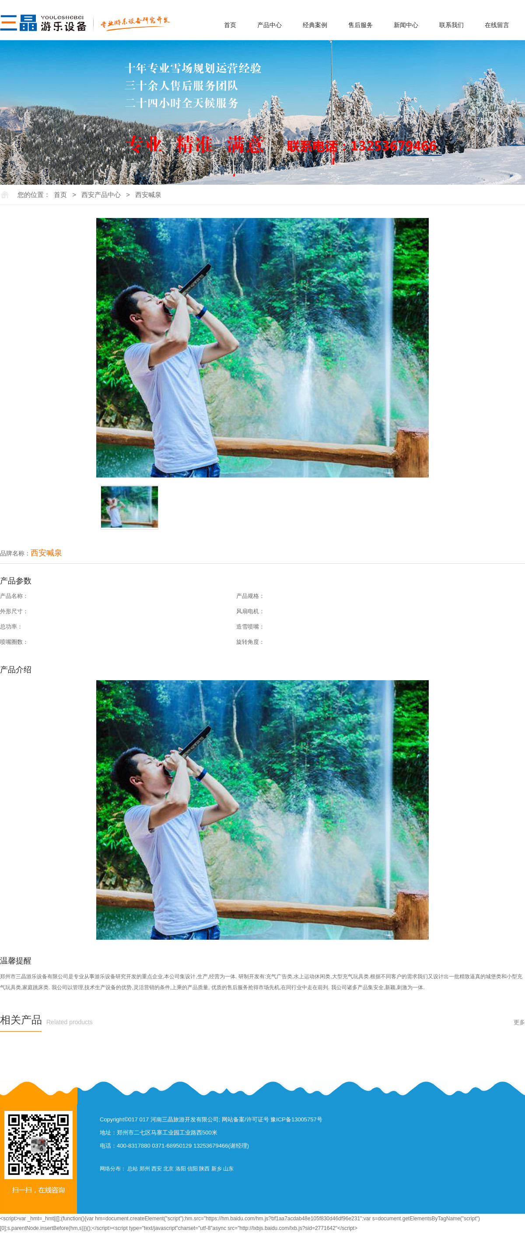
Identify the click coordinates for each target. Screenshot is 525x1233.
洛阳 (180, 1169)
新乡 (216, 1169)
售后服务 (360, 24)
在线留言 (497, 24)
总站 (132, 1169)
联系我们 (451, 24)
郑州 (145, 1169)
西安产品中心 (101, 194)
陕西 (204, 1169)
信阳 (192, 1169)
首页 (230, 24)
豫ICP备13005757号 (296, 1119)
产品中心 (269, 24)
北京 (168, 1169)
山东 (228, 1169)
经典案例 (315, 24)
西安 (156, 1169)
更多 (519, 1022)
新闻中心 (406, 24)
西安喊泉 (148, 194)
